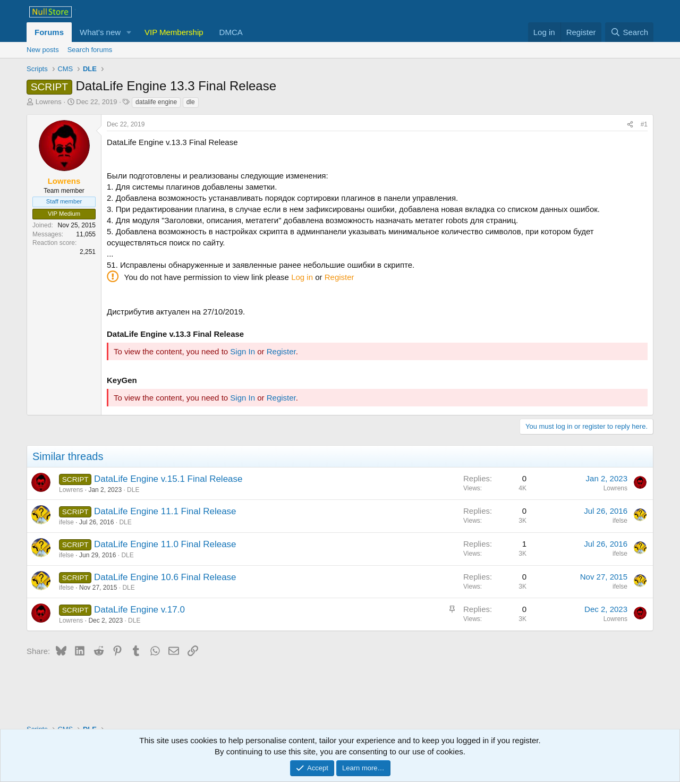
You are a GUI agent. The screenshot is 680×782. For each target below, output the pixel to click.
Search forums (90, 50)
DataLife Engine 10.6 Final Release (165, 577)
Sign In (242, 351)
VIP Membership (173, 32)
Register (339, 277)
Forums (49, 32)
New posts (43, 50)
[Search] (629, 32)
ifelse (66, 522)
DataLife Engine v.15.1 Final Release (168, 479)
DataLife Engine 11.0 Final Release (165, 544)
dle (190, 102)
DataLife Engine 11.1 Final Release (165, 511)
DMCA (231, 32)
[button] (129, 32)
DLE (133, 490)
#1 (644, 124)
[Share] (630, 124)
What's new (100, 32)
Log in (302, 277)
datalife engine (156, 102)
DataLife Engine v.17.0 (139, 610)
